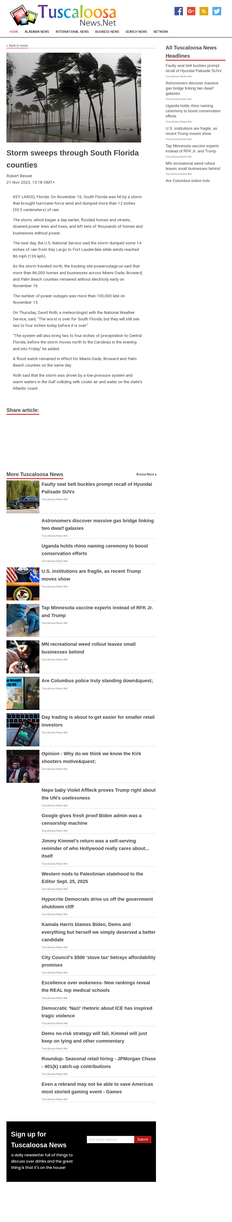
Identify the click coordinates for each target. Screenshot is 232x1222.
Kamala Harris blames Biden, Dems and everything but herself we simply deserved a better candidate (99, 932)
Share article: (22, 410)
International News (72, 31)
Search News (136, 31)
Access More (145, 474)
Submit (142, 1139)
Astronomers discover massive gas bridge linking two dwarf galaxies (192, 88)
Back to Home (17, 46)
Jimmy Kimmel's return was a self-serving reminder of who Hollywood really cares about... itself (95, 848)
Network (161, 31)
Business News (107, 31)
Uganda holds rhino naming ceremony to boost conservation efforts (193, 111)
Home (14, 31)
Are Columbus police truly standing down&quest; (97, 680)
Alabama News (37, 31)
